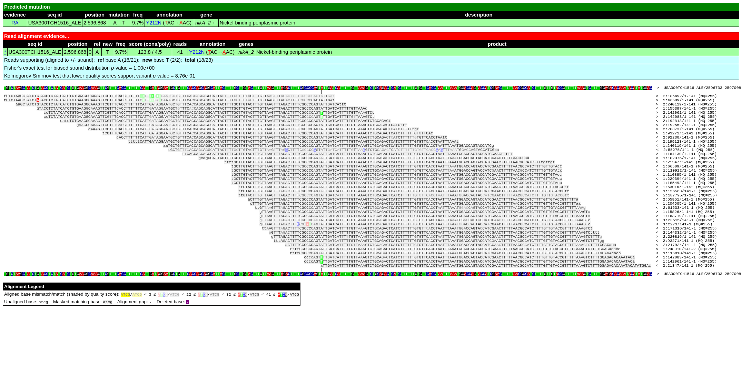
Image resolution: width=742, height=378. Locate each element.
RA (14, 22)
